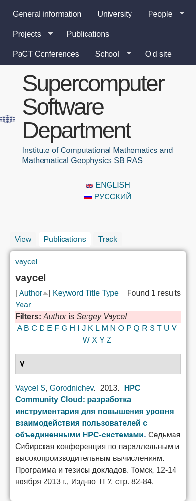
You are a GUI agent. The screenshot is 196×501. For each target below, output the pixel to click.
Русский (107, 197)
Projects (29, 34)
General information (47, 14)
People (162, 14)
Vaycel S (30, 388)
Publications (88, 34)
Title (92, 293)
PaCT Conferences (46, 54)
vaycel (26, 262)
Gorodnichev (72, 388)
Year (23, 305)
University (115, 14)
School (109, 54)
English (108, 185)
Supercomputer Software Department (93, 106)
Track (107, 239)
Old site (158, 54)
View (23, 239)
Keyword (68, 293)
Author (30, 293)
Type (110, 293)
